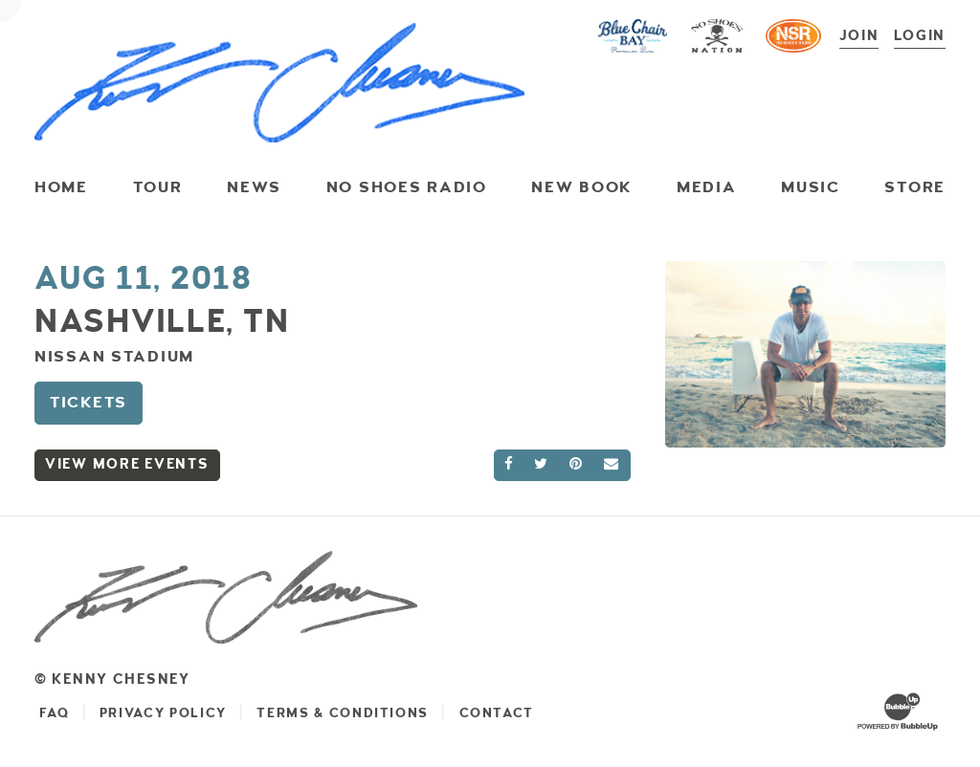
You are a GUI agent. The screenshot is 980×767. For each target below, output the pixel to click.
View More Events (127, 463)
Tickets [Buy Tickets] (88, 401)
